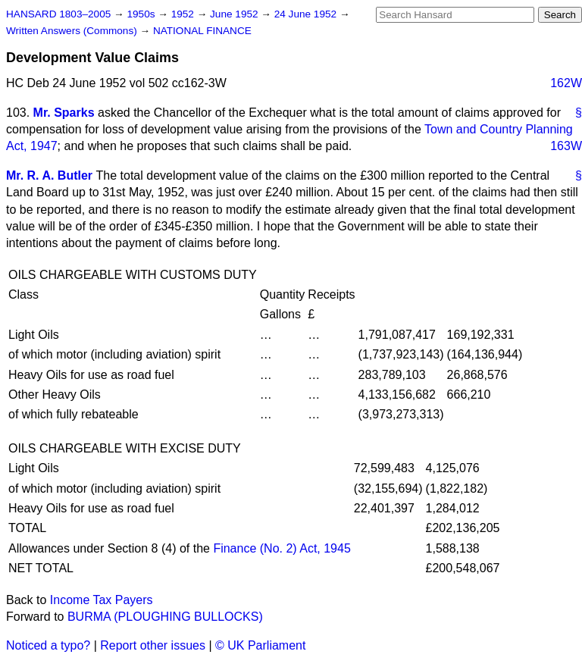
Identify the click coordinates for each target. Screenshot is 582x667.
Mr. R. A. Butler (49, 175)
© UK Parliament (260, 645)
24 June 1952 (307, 14)
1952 (184, 14)
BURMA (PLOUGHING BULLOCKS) (165, 616)
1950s (142, 14)
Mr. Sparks (64, 112)
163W (566, 145)
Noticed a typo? (48, 645)
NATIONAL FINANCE (202, 30)
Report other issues (152, 645)
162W (566, 83)
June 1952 (235, 14)
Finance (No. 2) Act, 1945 (281, 548)
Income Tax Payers (101, 599)
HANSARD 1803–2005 (58, 14)
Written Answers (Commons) (73, 30)
